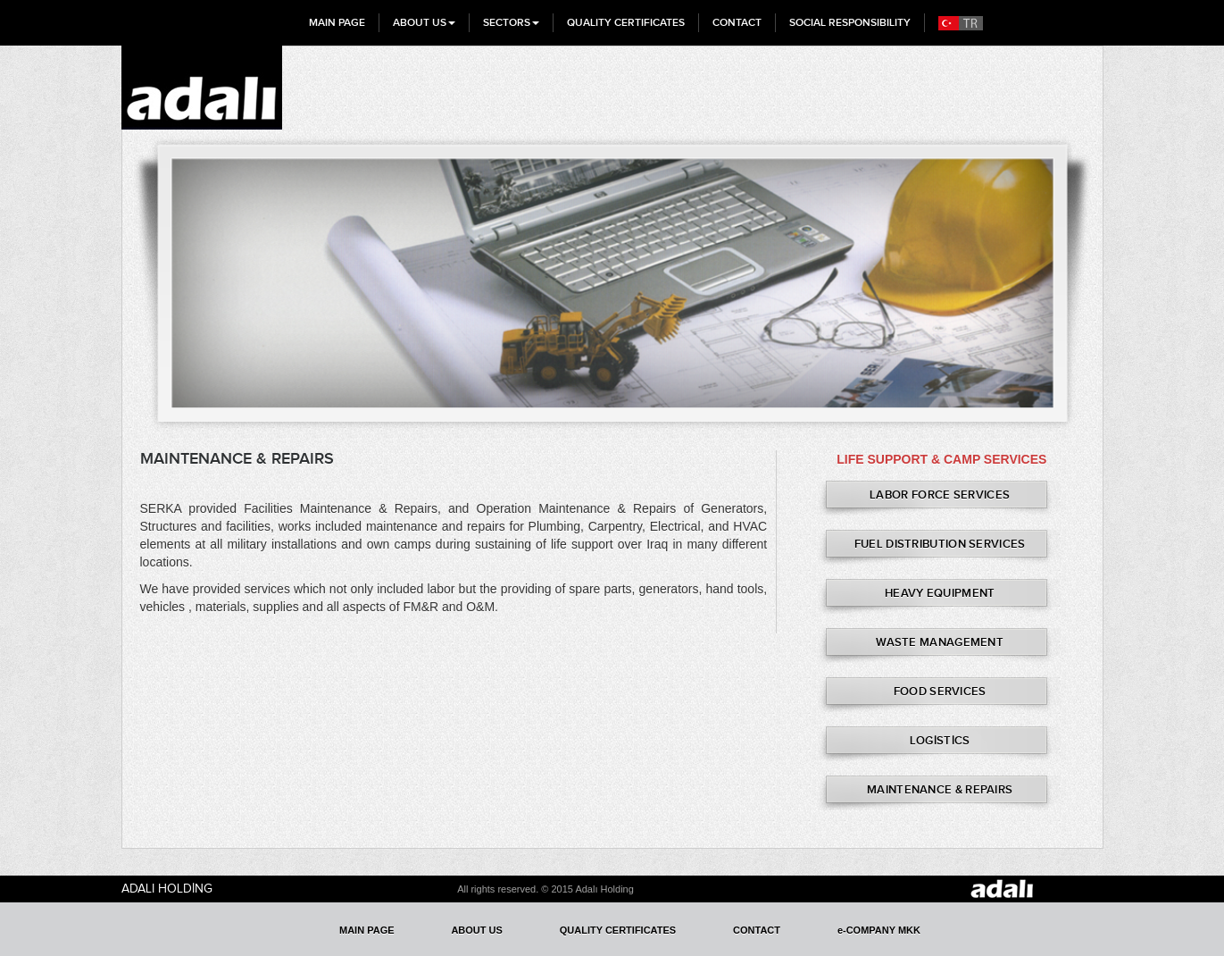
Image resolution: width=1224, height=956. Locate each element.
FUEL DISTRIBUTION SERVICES (940, 543)
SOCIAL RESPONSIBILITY (850, 22)
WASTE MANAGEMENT (939, 642)
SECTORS (511, 22)
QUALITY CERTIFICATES (626, 22)
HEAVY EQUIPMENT (940, 593)
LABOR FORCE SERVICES (940, 494)
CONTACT (737, 22)
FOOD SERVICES (940, 691)
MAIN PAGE (337, 22)
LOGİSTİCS (940, 740)
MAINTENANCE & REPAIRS (939, 789)
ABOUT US (424, 22)
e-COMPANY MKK (878, 930)
